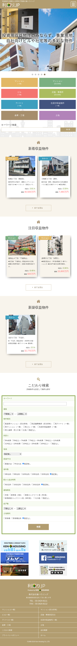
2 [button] (35, 74)
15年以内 (35, 474)
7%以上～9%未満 (35, 440)
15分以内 (26, 485)
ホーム (43, 635)
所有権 (7, 518)
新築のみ (8, 464)
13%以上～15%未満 (29, 444)
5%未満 (7, 440)
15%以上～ (44, 444)
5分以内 (7, 485)
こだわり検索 (7, 630)
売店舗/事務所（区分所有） (41, 424)
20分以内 (35, 485)
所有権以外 (16, 518)
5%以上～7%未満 (19, 440)
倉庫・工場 (6, 625)
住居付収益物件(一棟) (49, 620)
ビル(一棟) (6, 615)
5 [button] (44, 74)
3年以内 (7, 474)
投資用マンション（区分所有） (16, 424)
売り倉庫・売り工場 (12, 430)
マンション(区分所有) (49, 610)
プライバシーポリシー (10, 635)
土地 (23, 430)
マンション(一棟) (8, 610)
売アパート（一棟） (61, 424)
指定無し (26, 464)
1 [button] (32, 74)
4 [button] (41, 74)
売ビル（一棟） (30, 427)
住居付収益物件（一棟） (48, 427)
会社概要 (44, 630)
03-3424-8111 (41, 601)
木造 (6, 495)
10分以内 (16, 485)
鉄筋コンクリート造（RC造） (36, 495)
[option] (38, 40)
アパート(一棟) (7, 620)
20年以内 (44, 474)
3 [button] (38, 74)
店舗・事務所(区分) (48, 615)
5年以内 (16, 474)
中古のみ (17, 464)
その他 (37, 498)
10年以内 (25, 474)
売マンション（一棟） (13, 427)
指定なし (31, 430)
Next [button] (72, 178)
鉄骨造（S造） (16, 495)
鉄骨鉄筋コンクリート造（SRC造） (18, 498)
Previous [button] (4, 178)
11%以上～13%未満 (12, 444)
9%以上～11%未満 (52, 440)
